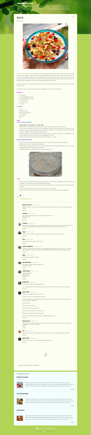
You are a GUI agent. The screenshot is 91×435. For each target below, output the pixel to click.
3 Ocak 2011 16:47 (31, 213)
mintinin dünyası (26, 271)
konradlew (44, 431)
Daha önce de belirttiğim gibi (23, 73)
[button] (73, 17)
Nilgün (23, 255)
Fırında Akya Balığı (22, 393)
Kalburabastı (20, 410)
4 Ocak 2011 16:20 (32, 282)
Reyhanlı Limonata (22, 377)
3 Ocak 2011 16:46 (36, 204)
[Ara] (76, 4)
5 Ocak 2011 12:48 (33, 292)
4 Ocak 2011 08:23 (29, 255)
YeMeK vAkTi (25, 282)
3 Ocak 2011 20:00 (29, 239)
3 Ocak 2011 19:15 (29, 231)
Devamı (72, 389)
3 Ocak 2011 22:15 (37, 246)
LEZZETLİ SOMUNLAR (27, 246)
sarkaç (24, 232)
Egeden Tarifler (25, 292)
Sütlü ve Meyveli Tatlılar (25, 199)
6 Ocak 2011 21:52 (29, 330)
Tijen (23, 330)
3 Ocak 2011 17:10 (31, 223)
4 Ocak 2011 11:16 (34, 271)
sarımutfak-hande (26, 262)
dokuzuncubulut (26, 321)
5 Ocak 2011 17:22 (34, 321)
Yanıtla (24, 210)
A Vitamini (24, 223)
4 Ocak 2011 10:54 (35, 262)
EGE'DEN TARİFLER (25, 3)
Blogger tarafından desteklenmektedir (45, 428)
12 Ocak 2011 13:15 (34, 338)
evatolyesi (24, 213)
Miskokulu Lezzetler (27, 205)
